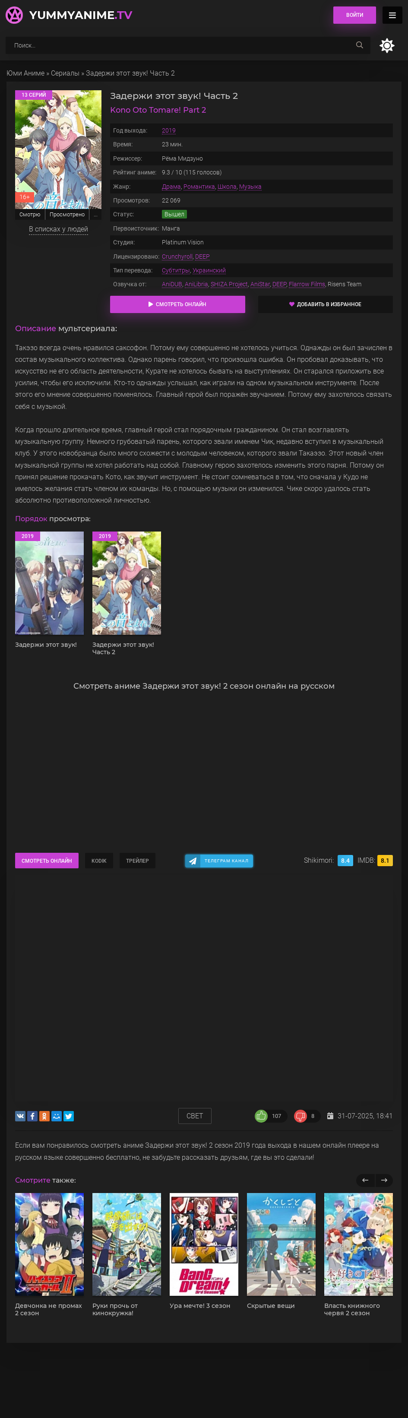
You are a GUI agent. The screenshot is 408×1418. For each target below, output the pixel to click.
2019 (169, 130)
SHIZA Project (229, 284)
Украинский (209, 270)
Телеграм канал (227, 860)
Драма (171, 186)
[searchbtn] (359, 45)
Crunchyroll (177, 256)
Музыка (250, 186)
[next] (384, 1180)
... (96, 214)
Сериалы (65, 73)
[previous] (365, 1180)
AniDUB (172, 284)
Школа (227, 186)
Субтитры (176, 270)
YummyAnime (80, 15)
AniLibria (196, 284)
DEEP (202, 256)
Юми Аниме (25, 73)
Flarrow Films (307, 284)
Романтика (199, 186)
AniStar (260, 284)
